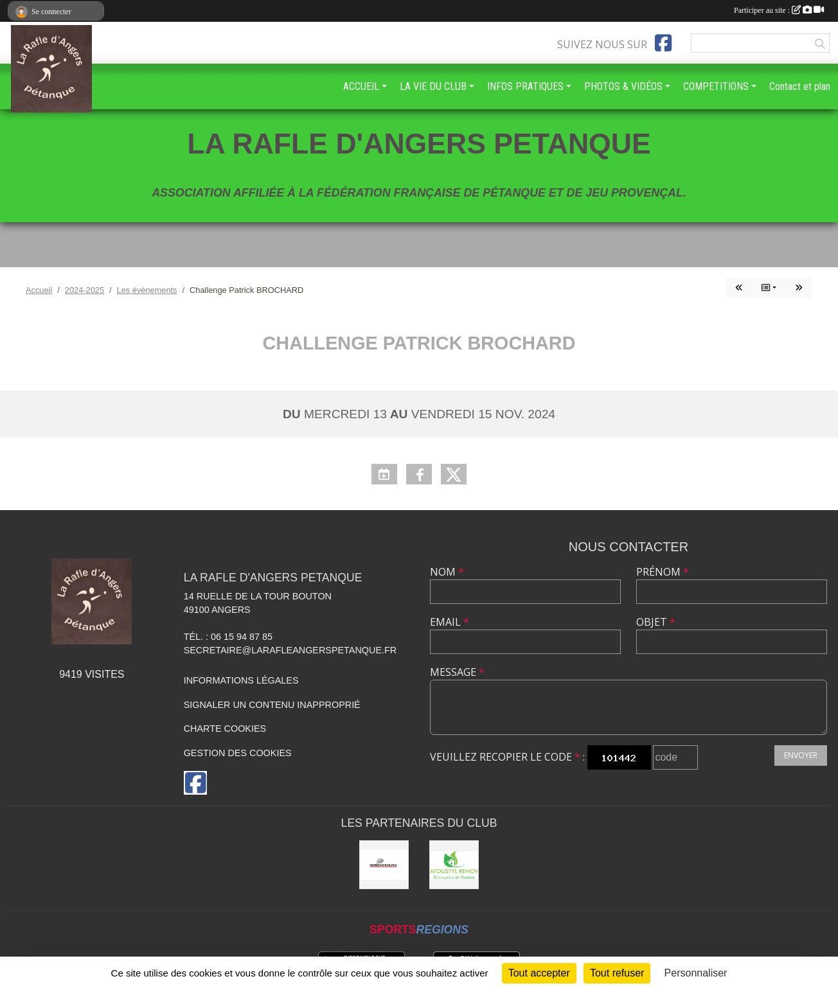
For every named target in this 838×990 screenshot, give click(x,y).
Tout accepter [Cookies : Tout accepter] (539, 973)
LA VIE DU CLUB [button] (433, 86)
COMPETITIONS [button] (716, 86)
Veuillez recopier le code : (507, 757)
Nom (447, 572)
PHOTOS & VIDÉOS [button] (623, 86)
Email (449, 622)
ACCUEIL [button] (361, 86)
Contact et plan (799, 86)
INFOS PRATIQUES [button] (525, 86)
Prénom (662, 572)
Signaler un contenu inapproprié (272, 705)
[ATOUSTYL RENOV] (454, 865)
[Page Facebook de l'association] (663, 43)
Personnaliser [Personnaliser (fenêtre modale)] (695, 973)
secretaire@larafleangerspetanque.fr (290, 650)
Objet (655, 622)
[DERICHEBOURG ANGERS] (384, 865)
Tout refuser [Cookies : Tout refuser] (617, 973)
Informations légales (241, 680)
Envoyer (800, 755)
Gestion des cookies (238, 753)
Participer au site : (779, 10)
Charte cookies (225, 728)
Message (457, 672)
